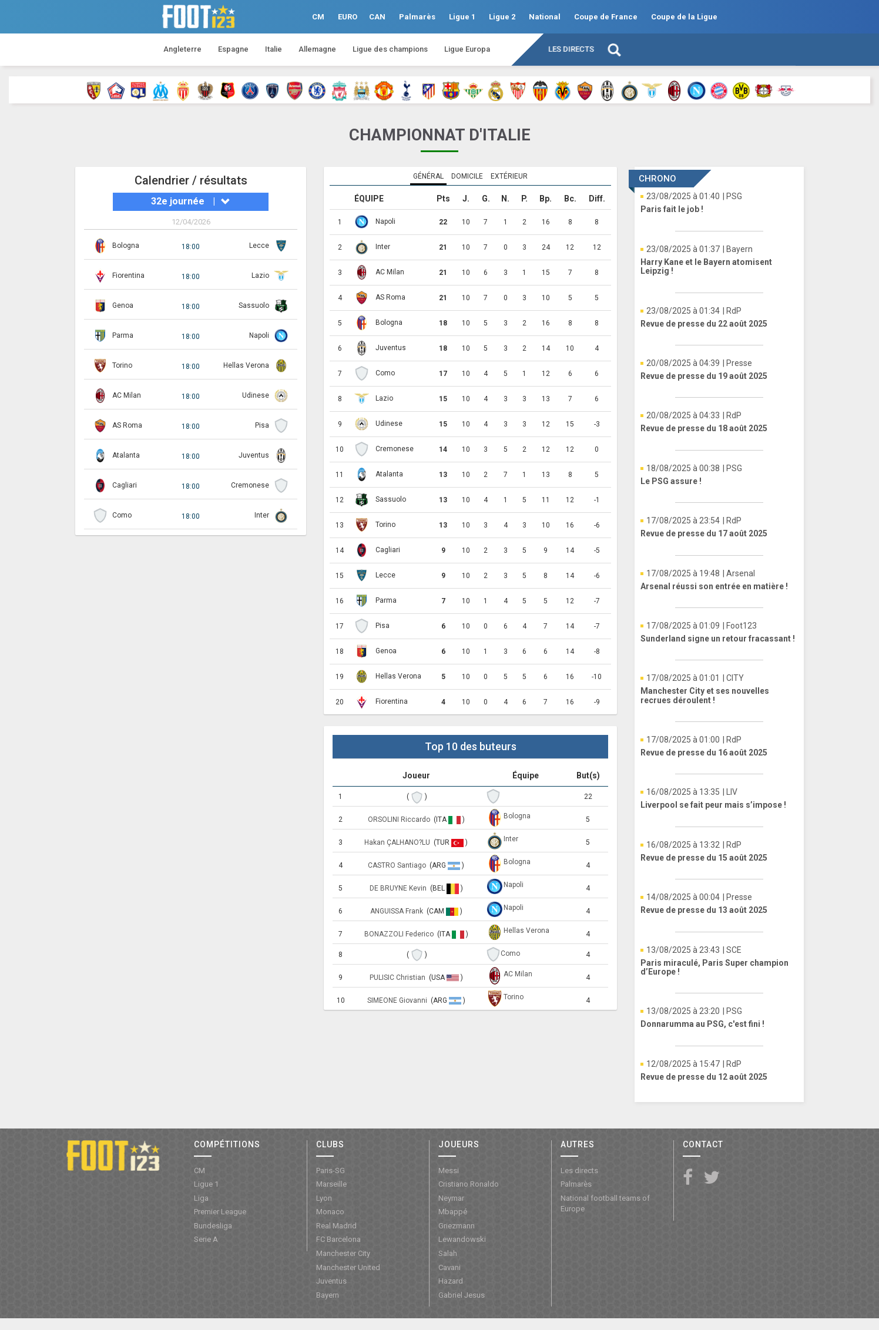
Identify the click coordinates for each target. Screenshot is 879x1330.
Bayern (327, 1295)
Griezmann (456, 1225)
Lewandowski (462, 1239)
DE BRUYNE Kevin (399, 888)
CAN (377, 16)
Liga (201, 1198)
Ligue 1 (462, 16)
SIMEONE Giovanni (398, 1000)
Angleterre (182, 49)
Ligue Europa (467, 49)
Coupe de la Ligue (684, 16)
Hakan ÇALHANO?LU (398, 842)
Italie (273, 49)
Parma (122, 335)
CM (318, 16)
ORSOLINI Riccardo (400, 819)
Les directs (571, 49)
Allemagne (317, 49)
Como (122, 515)
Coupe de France (606, 16)
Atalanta (126, 455)
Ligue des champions (390, 49)
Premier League (220, 1211)
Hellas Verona (246, 365)
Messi (448, 1170)
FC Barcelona (338, 1239)
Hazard (450, 1281)
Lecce (259, 245)
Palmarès (417, 16)
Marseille (331, 1184)
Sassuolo (254, 305)
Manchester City (343, 1253)
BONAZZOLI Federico (399, 934)
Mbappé (452, 1211)
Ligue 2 (502, 16)
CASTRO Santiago (398, 865)
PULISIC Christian (398, 977)
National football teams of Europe (605, 1204)
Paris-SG (330, 1170)
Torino (122, 365)
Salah (447, 1253)
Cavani (449, 1267)
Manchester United (348, 1267)
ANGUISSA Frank (397, 911)
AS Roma (127, 425)
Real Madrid (336, 1225)
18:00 (191, 247)
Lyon (324, 1198)
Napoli (259, 335)
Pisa (262, 425)
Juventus (254, 455)
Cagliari (124, 485)
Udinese (255, 395)
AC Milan (126, 395)
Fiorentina (128, 275)
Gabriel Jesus (461, 1295)
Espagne (233, 49)
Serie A (206, 1239)
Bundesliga (213, 1225)
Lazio (260, 275)
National (545, 16)
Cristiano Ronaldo (468, 1184)
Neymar (451, 1198)
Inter (261, 515)
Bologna (125, 245)
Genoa (122, 305)
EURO (347, 16)
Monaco (330, 1211)
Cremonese (250, 485)
